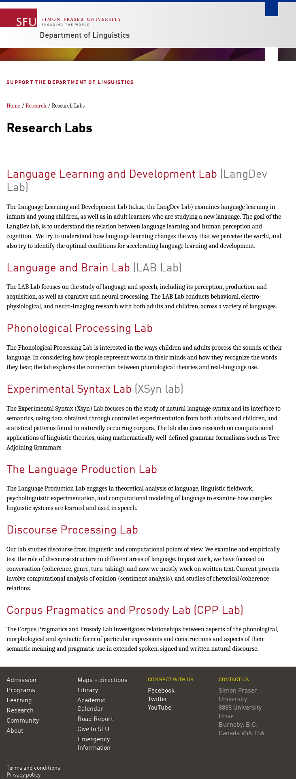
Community (22, 721)
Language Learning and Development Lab (111, 175)
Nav (271, 54)
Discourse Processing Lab (72, 530)
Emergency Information (94, 743)
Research (36, 105)
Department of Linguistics (85, 36)
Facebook (161, 691)
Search (271, 9)
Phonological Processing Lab (79, 329)
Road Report (95, 719)
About (14, 731)
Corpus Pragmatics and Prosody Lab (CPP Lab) (124, 611)
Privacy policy (23, 775)
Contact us (234, 679)
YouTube (159, 708)
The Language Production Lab (81, 470)
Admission (21, 680)
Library (87, 690)
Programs (20, 690)
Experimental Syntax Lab (69, 390)
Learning (19, 700)
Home (13, 105)
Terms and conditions (33, 768)
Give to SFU (93, 729)
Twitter (158, 699)
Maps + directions (102, 680)
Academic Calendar (91, 704)
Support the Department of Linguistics (71, 82)
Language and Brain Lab (68, 268)
